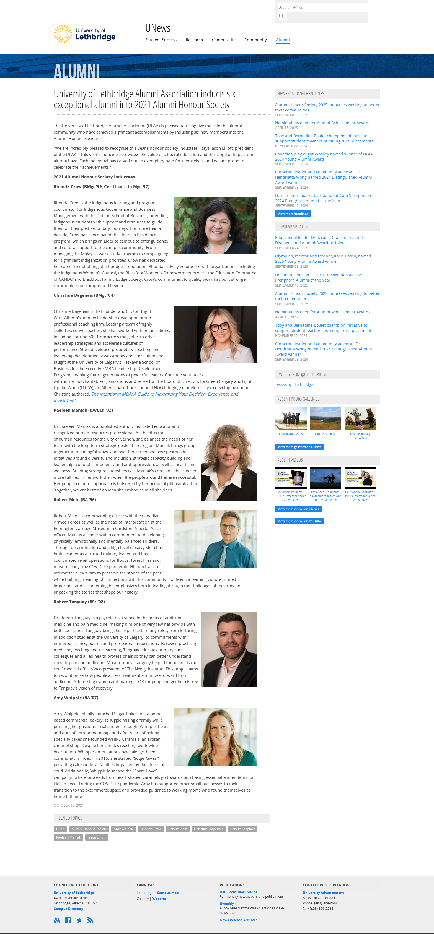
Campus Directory (68, 909)
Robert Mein (177, 829)
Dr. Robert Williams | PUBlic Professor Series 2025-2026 (291, 496)
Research (194, 40)
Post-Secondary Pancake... (360, 435)
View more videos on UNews (298, 509)
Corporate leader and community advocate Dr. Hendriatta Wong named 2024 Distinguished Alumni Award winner (323, 177)
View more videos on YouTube (300, 521)
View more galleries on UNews (299, 447)
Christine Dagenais (208, 829)
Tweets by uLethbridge (294, 384)
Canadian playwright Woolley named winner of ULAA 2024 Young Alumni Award (324, 156)
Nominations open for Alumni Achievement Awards (322, 122)
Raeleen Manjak (68, 837)
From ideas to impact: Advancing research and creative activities (325, 496)
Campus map (168, 893)
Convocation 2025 (291, 434)
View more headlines (293, 214)
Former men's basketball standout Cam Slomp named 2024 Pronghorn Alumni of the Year (325, 198)
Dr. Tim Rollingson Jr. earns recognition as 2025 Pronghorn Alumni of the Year (319, 277)
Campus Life (224, 40)
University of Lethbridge (74, 893)
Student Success (161, 40)
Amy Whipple (124, 829)
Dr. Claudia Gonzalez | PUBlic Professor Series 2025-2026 (360, 496)
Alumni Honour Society (89, 829)
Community (255, 40)
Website (159, 899)
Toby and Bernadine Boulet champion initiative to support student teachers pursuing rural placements (324, 138)
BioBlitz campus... (325, 434)
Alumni (283, 40)
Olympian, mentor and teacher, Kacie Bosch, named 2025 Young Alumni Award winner (323, 258)
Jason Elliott (96, 837)
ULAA (60, 829)
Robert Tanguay (242, 829)
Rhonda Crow (151, 829)
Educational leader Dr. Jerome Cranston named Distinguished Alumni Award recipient (319, 240)
